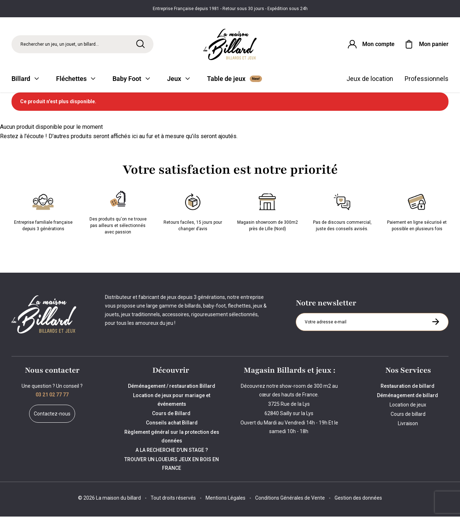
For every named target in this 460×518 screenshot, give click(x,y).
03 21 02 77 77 (52, 396)
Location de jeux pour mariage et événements (171, 401)
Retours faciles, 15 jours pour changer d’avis (193, 212)
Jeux (178, 80)
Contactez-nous (52, 415)
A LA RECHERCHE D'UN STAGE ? (171, 451)
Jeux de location (369, 80)
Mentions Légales (225, 499)
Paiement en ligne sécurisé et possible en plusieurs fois (417, 212)
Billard (25, 80)
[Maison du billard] (230, 45)
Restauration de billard (408, 387)
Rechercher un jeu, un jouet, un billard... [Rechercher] (59, 44)
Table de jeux (234, 80)
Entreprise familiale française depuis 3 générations (43, 212)
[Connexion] (370, 44)
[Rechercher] (140, 44)
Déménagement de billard (408, 397)
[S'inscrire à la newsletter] (435, 323)
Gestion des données (358, 499)
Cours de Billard (172, 415)
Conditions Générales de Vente (290, 499)
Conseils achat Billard (172, 424)
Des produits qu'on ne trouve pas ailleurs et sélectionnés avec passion (118, 212)
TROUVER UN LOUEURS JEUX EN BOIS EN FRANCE (171, 465)
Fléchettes (75, 80)
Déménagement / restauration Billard (171, 387)
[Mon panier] (425, 44)
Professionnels (426, 80)
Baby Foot (131, 80)
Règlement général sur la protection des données (171, 438)
